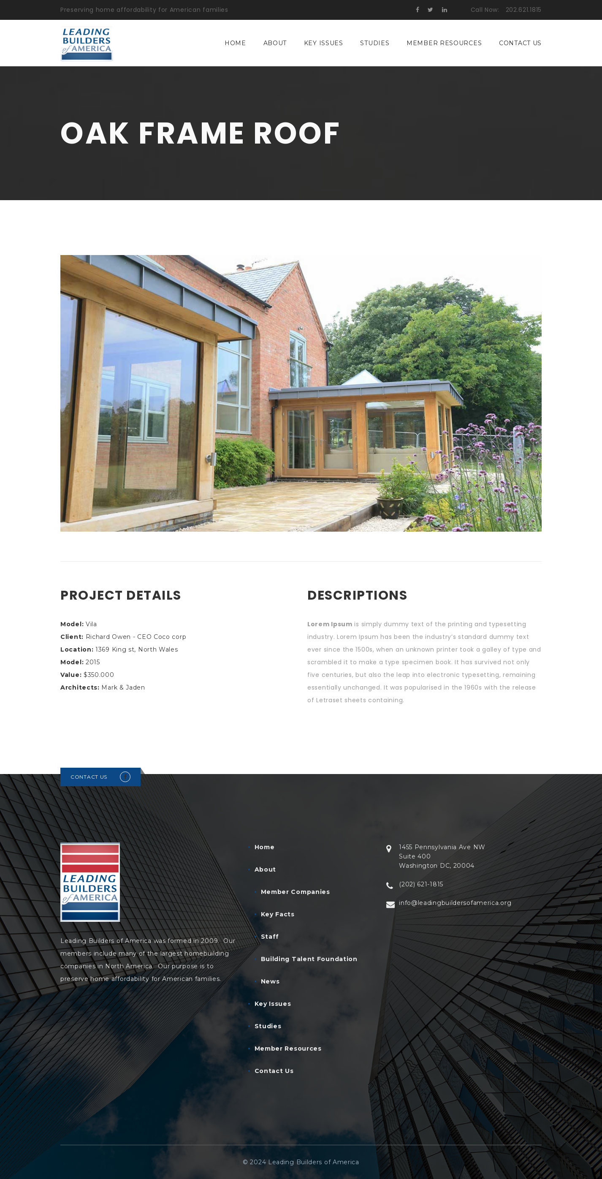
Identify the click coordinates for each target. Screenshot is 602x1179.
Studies (374, 43)
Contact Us (520, 43)
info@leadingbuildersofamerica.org (455, 903)
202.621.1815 (524, 9)
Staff (270, 936)
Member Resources (444, 43)
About (275, 43)
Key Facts (278, 914)
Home (235, 43)
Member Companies (295, 892)
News (270, 981)
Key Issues (323, 43)
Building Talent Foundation (309, 959)
